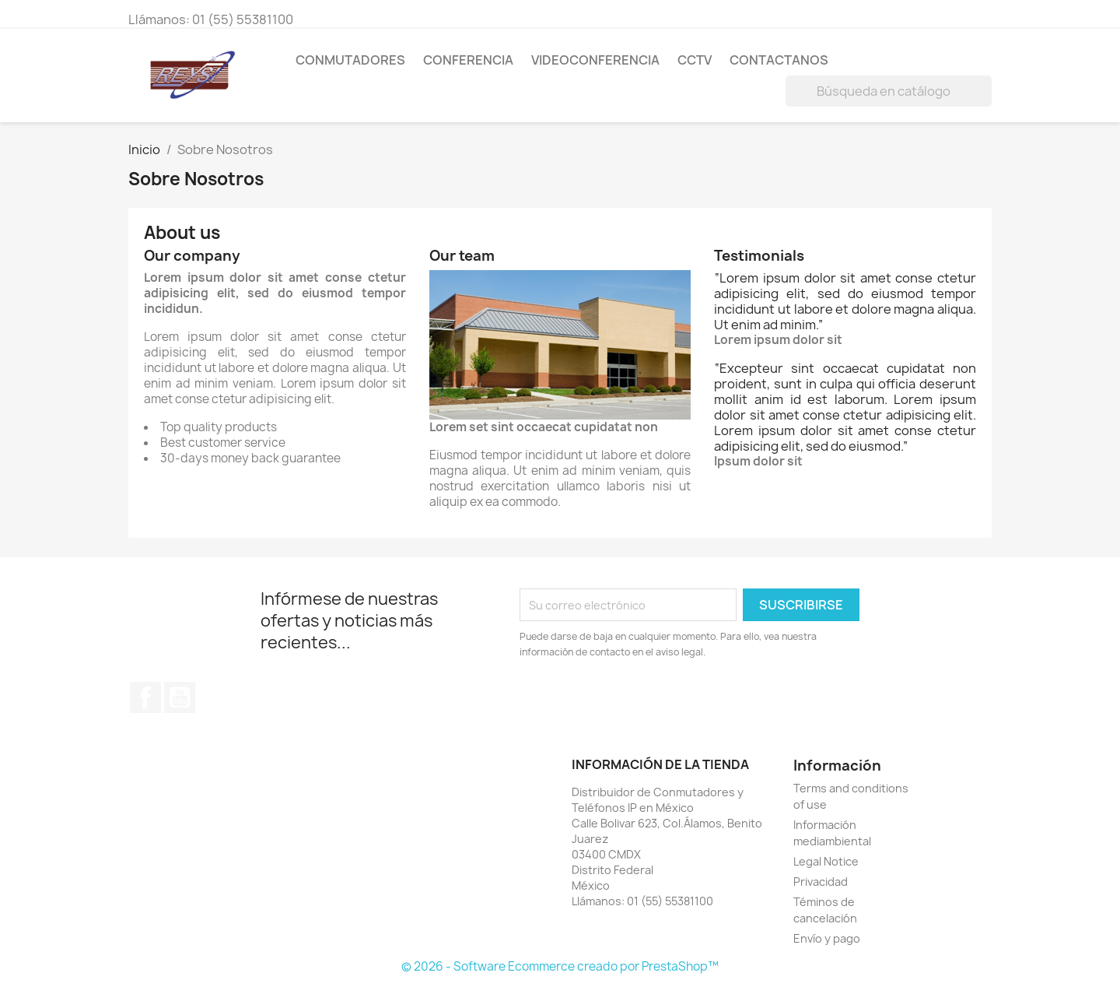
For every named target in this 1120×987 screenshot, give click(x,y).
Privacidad (820, 881)
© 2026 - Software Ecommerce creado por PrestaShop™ (560, 966)
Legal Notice (826, 861)
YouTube (179, 697)
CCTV (694, 59)
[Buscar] (889, 91)
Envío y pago (826, 938)
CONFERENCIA (468, 59)
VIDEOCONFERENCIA (595, 59)
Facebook (145, 697)
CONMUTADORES (350, 59)
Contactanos (779, 59)
